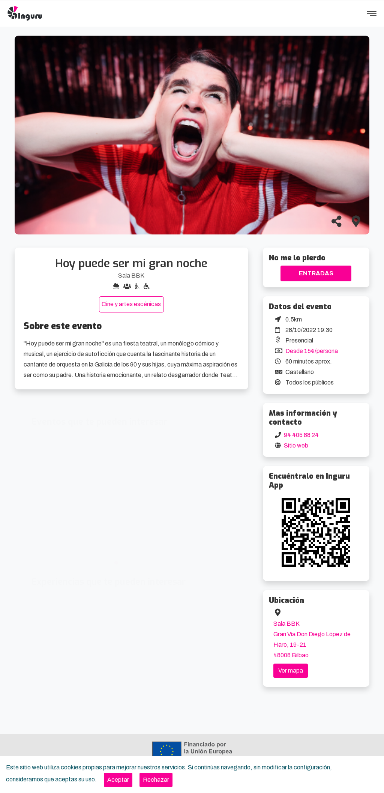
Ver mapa (290, 670)
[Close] (118, 780)
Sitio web (296, 445)
